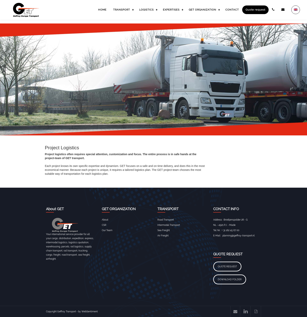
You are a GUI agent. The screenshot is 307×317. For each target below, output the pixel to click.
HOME (102, 9)
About (105, 219)
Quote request (255, 9)
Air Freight (163, 235)
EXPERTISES (171, 9)
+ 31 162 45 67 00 (230, 230)
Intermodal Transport (168, 225)
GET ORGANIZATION (202, 9)
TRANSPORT (121, 9)
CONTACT (232, 9)
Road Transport (165, 219)
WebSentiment (89, 311)
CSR (104, 225)
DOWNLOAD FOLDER (230, 279)
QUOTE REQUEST (227, 266)
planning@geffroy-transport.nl (238, 235)
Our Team (107, 230)
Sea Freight (163, 230)
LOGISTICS (146, 9)
